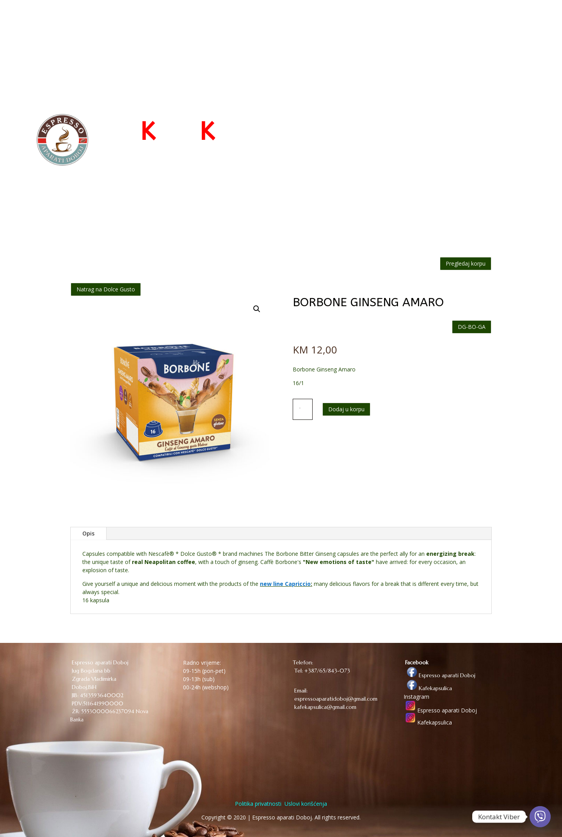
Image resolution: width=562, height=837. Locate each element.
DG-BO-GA (472, 326)
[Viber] (540, 816)
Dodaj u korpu (346, 409)
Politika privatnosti (258, 803)
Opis (88, 533)
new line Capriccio (285, 583)
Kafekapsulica (428, 688)
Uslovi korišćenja (305, 803)
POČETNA (328, 20)
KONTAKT (469, 20)
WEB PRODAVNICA (378, 20)
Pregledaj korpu (466, 263)
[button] (257, 309)
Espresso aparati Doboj (439, 675)
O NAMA (434, 20)
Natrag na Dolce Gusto (105, 289)
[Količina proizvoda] (303, 409)
